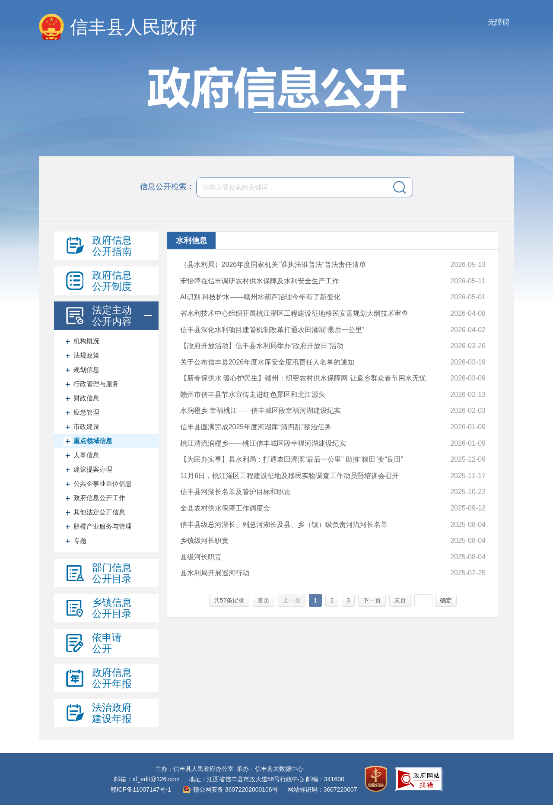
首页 (263, 600)
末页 (400, 600)
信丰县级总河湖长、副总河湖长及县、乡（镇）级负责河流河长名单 (284, 524)
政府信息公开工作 (99, 497)
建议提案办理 (92, 469)
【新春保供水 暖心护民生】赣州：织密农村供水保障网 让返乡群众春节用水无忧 (303, 378)
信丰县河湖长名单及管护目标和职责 (235, 491)
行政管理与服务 (96, 383)
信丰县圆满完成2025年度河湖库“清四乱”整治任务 (255, 427)
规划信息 (86, 369)
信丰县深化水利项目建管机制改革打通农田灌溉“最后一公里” (272, 329)
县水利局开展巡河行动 (214, 573)
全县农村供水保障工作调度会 (225, 508)
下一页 (372, 600)
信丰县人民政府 (133, 27)
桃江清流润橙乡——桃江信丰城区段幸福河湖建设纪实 (263, 443)
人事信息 (86, 455)
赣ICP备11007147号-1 (141, 789)
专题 (79, 540)
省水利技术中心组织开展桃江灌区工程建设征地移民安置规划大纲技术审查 (294, 313)
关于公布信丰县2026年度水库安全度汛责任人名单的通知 (267, 362)
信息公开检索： (167, 186)
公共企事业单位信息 (102, 483)
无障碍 (499, 22)
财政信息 (86, 398)
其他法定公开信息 (99, 512)
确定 (446, 600)
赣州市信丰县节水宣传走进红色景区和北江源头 (252, 394)
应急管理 (86, 412)
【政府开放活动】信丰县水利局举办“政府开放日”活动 (262, 345)
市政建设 (86, 426)
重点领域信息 (92, 440)
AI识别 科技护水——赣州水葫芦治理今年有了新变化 (260, 297)
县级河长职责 (201, 557)
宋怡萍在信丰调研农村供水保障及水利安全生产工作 (259, 281)
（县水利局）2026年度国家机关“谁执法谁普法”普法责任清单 (273, 264)
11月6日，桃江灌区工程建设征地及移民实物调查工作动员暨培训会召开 (289, 475)
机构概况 (86, 341)
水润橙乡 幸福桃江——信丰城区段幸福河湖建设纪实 (260, 410)
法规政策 (86, 355)
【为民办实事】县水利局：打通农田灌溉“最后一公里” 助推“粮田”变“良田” (291, 459)
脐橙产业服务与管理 (102, 526)
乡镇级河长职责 (204, 540)
